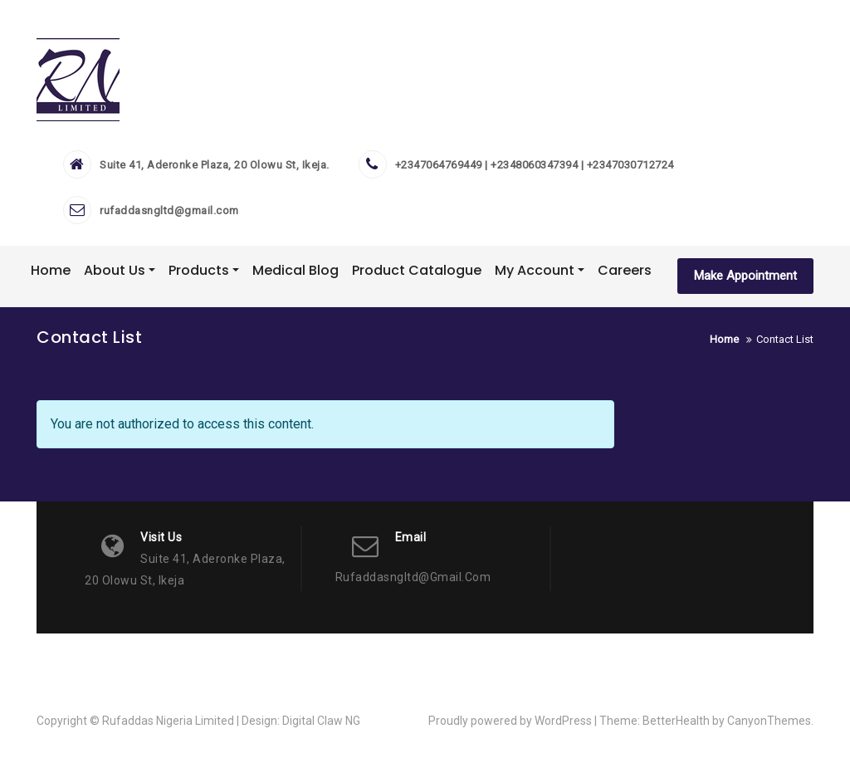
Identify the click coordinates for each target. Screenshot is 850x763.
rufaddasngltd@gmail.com (169, 210)
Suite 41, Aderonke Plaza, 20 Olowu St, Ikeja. (215, 165)
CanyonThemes (769, 720)
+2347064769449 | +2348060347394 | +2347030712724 (534, 165)
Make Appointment (745, 275)
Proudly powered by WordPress (510, 720)
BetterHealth (676, 720)
